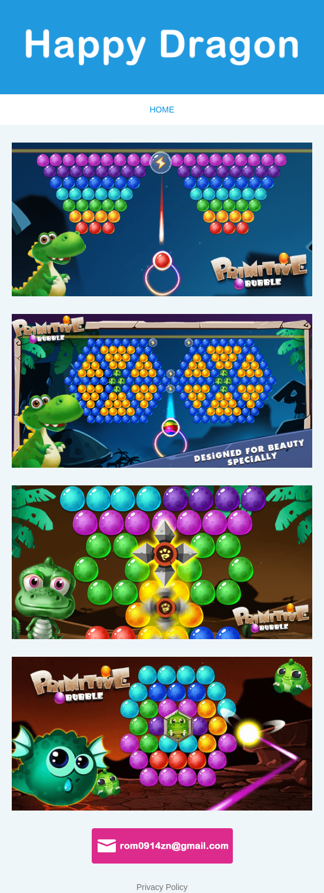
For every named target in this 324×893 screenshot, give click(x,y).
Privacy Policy (162, 887)
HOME (162, 109)
